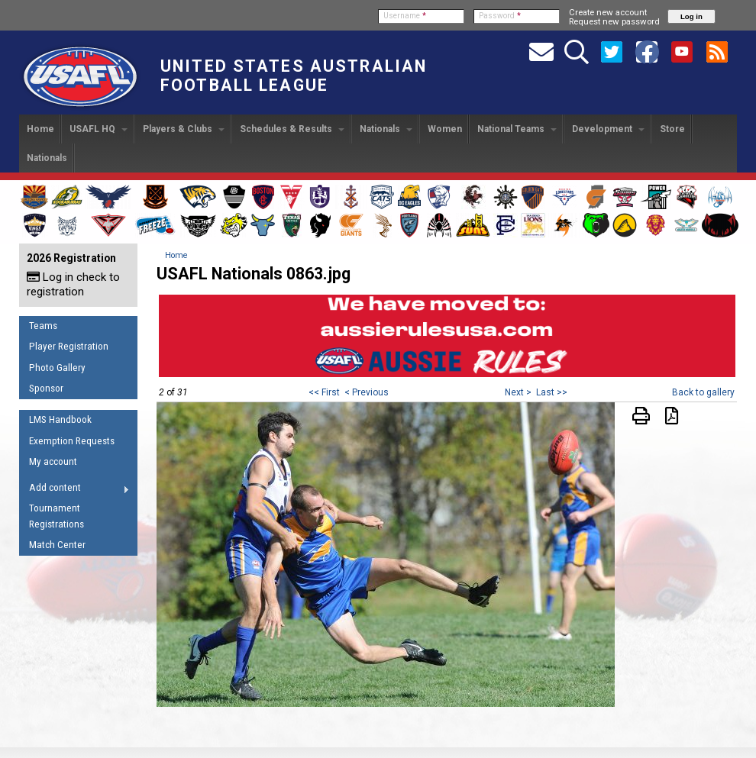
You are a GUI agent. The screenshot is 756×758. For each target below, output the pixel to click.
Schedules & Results (292, 129)
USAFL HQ (98, 129)
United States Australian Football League (293, 75)
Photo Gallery (57, 367)
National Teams (517, 129)
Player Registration (68, 346)
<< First (324, 392)
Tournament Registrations (56, 516)
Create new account (608, 12)
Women (445, 129)
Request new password (614, 21)
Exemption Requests (72, 441)
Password (500, 15)
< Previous (366, 392)
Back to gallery (703, 392)
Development (608, 129)
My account (53, 461)
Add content (74, 490)
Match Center (57, 544)
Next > (518, 392)
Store (672, 129)
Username (404, 15)
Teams (43, 325)
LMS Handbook (60, 419)
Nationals (386, 129)
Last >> (551, 392)
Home (40, 129)
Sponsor (46, 388)
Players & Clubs (184, 129)
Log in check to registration (73, 284)
